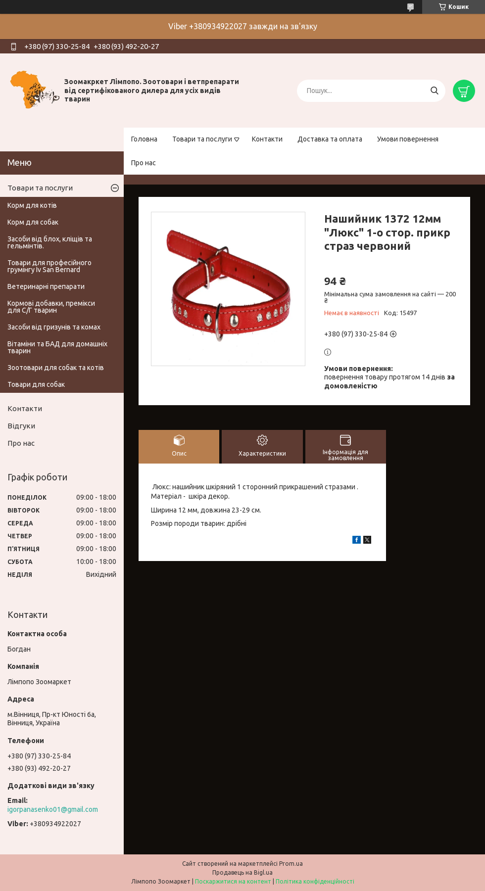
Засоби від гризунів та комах (53, 327)
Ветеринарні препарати (46, 286)
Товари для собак (36, 384)
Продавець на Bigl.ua (242, 872)
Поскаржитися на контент (233, 881)
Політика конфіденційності (315, 881)
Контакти (267, 139)
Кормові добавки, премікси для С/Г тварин (51, 306)
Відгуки (21, 426)
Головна (144, 139)
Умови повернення (407, 139)
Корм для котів (32, 205)
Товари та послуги (202, 139)
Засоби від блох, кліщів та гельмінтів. (49, 242)
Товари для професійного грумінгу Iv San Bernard (49, 266)
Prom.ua (291, 863)
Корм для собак (32, 222)
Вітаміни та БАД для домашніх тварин (57, 347)
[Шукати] (434, 91)
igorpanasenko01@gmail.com (52, 809)
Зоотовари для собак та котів (55, 368)
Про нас (143, 163)
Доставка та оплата (329, 139)
